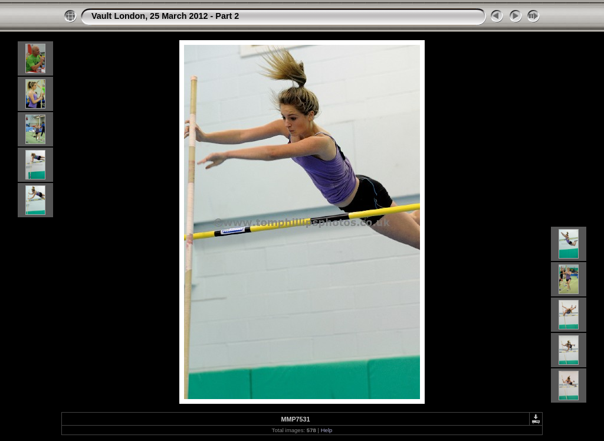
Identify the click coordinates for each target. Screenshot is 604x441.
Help (327, 430)
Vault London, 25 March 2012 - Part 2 (165, 16)
